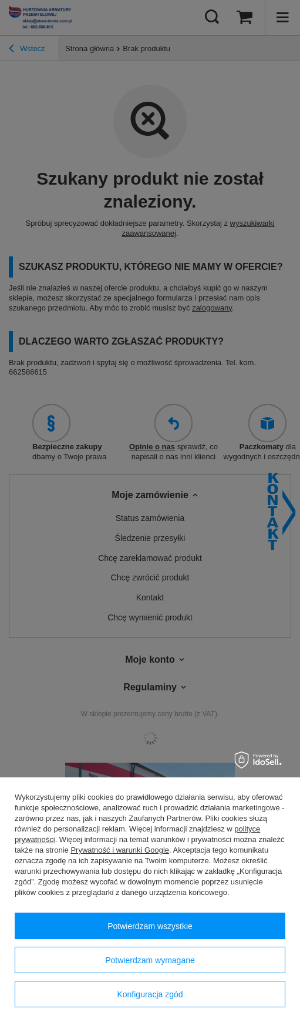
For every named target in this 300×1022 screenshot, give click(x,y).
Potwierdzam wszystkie (150, 926)
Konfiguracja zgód (150, 994)
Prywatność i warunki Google (119, 850)
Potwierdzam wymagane (150, 960)
